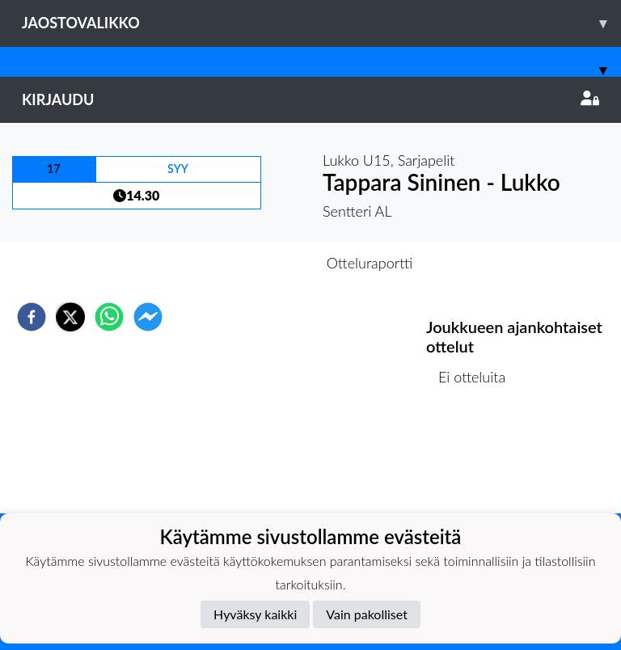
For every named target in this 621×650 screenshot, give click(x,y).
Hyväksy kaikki (255, 614)
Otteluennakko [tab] (255, 263)
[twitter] (70, 316)
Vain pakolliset (367, 614)
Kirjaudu (310, 99)
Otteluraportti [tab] (370, 263)
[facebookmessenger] (148, 316)
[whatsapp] (109, 316)
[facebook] (31, 316)
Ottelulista (478, 458)
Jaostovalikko (321, 23)
